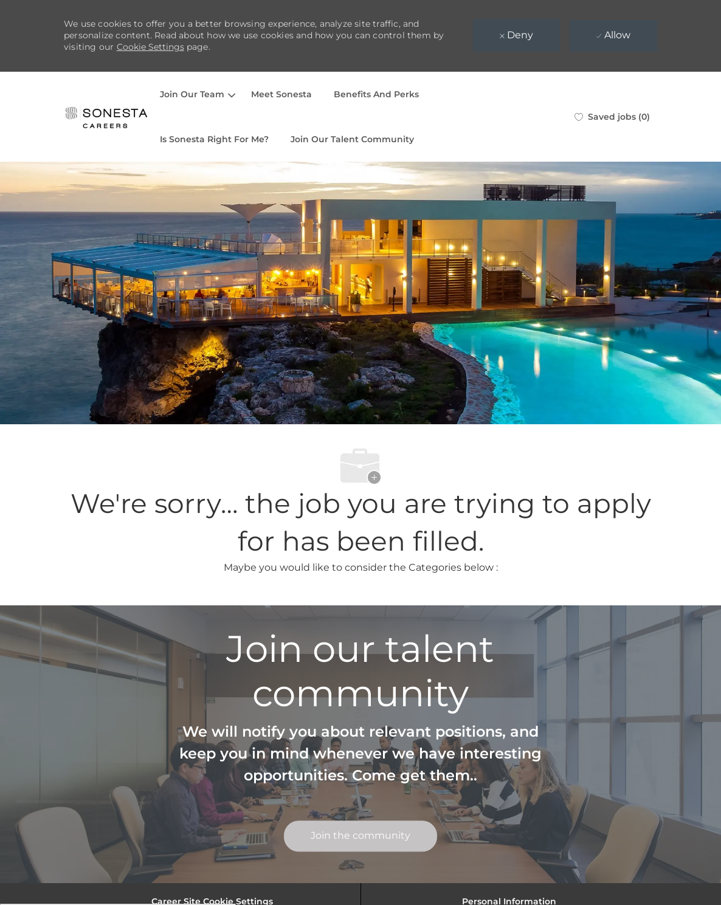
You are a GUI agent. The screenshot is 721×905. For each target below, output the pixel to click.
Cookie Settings (150, 46)
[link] (360, 836)
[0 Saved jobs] (612, 116)
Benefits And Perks (376, 94)
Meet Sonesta (281, 94)
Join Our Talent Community (352, 139)
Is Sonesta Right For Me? (214, 139)
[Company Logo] (106, 116)
